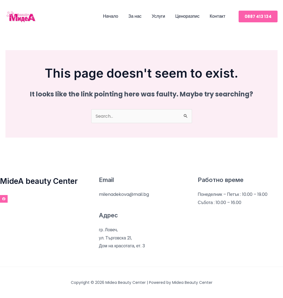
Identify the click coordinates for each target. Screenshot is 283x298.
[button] (258, 16)
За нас (140, 16)
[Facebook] (4, 199)
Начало (117, 16)
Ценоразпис (189, 16)
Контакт (218, 16)
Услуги (162, 16)
